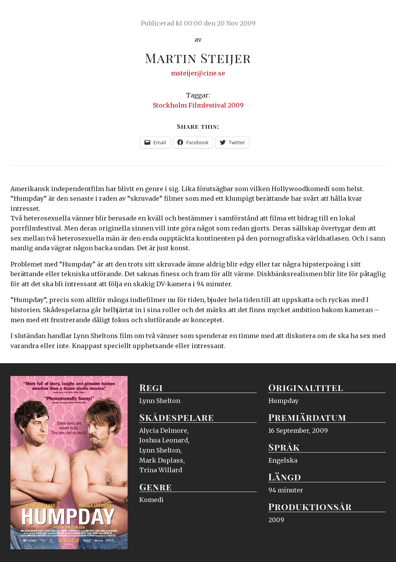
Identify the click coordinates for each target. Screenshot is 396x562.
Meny (375, 13)
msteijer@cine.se (198, 73)
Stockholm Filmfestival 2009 (198, 105)
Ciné (29, 13)
